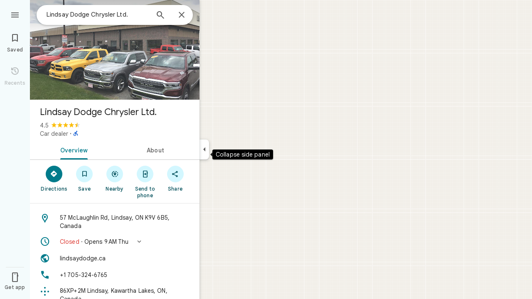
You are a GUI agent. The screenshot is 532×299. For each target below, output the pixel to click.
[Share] (175, 178)
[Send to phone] (145, 181)
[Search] (160, 16)
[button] (115, 241)
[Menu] (15, 14)
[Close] (181, 15)
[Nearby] (115, 178)
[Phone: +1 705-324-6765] (115, 275)
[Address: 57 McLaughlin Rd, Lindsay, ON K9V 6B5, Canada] (115, 221)
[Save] (84, 178)
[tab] (72, 149)
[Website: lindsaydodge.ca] (115, 258)
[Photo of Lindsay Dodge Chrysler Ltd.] (115, 50)
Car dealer (54, 133)
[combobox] (98, 15)
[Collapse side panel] (204, 149)
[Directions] (54, 178)
